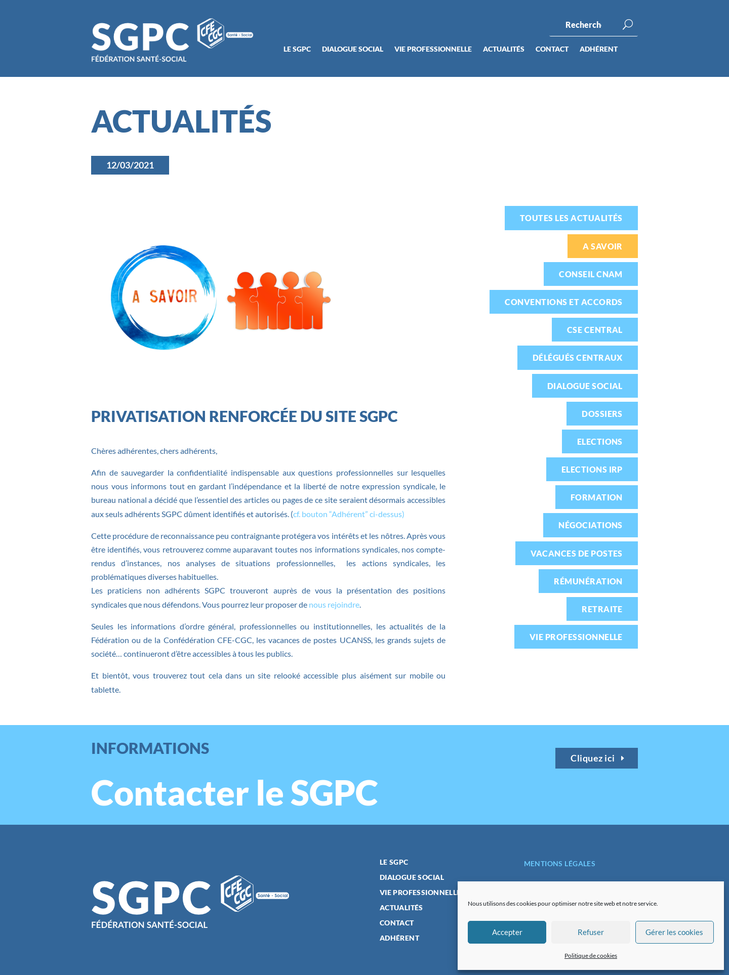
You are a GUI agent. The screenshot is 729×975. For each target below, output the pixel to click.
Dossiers (602, 413)
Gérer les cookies (674, 932)
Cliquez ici (593, 758)
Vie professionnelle (433, 49)
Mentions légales (560, 863)
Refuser (591, 932)
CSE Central (595, 329)
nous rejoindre (334, 604)
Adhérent (599, 49)
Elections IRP (592, 469)
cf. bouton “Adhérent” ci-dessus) (348, 514)
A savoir (603, 246)
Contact (552, 49)
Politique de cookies (590, 955)
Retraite (602, 609)
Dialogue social (352, 49)
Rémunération (588, 581)
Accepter (507, 932)
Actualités (503, 49)
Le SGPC (297, 49)
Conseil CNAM (591, 274)
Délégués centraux (578, 357)
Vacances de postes (577, 553)
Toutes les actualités (571, 218)
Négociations (590, 525)
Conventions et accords (564, 302)
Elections (600, 441)
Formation (597, 497)
